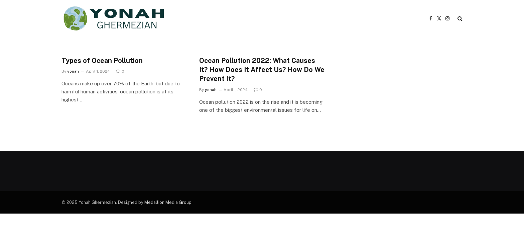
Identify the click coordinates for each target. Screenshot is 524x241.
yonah (73, 71)
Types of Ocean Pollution (102, 61)
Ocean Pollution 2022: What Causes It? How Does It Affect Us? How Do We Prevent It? (261, 70)
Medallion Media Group (167, 202)
